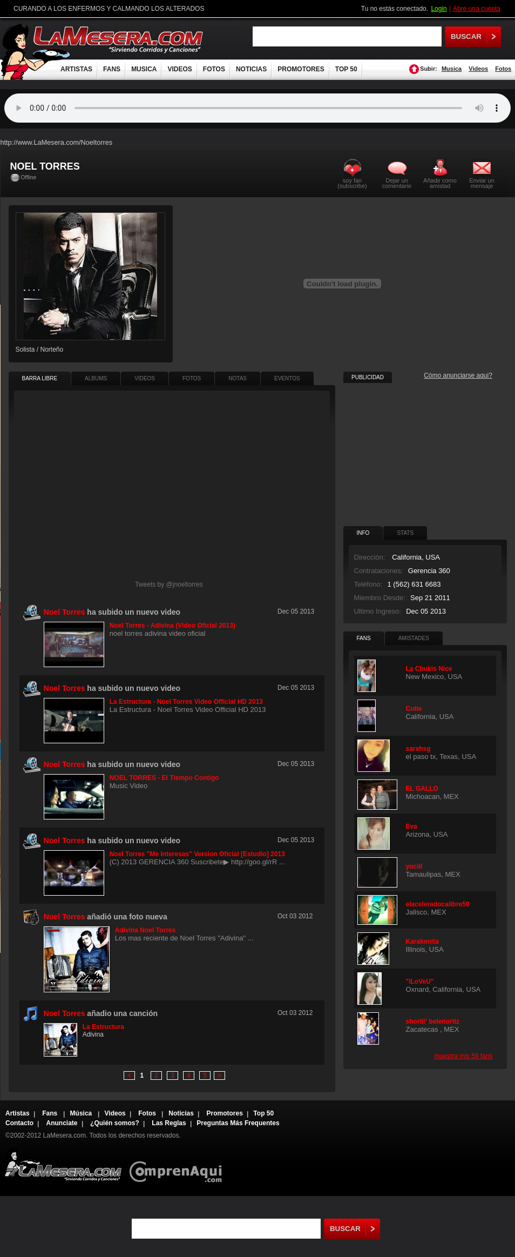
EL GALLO (422, 788)
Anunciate (62, 1123)
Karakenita (422, 941)
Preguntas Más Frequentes (237, 1123)
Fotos (503, 68)
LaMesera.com (119, 39)
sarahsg (418, 748)
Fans (50, 1113)
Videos (478, 68)
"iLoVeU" (420, 981)
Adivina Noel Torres (145, 930)
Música (82, 1113)
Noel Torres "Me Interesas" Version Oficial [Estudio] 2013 (197, 854)
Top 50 (263, 1113)
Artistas (17, 1113)
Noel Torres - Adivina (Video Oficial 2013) (172, 625)
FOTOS (214, 69)
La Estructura (103, 1027)
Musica (452, 68)
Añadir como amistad (440, 183)
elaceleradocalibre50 (438, 904)
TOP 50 (346, 69)
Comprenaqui (178, 1164)
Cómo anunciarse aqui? (458, 375)
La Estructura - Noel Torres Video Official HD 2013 (186, 701)
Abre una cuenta (476, 8)
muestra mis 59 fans (463, 1056)
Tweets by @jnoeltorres (169, 584)
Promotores (224, 1113)
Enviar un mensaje (481, 183)
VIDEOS (179, 69)
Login (438, 8)
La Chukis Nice (429, 669)
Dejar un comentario (396, 183)
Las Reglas (169, 1123)
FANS (111, 69)
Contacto (19, 1123)
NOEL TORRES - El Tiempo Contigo (164, 778)
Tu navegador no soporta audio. (257, 108)
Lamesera (63, 1164)
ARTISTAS (76, 69)
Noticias (181, 1113)
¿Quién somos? (114, 1123)
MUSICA (144, 69)
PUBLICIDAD (367, 377)
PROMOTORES (300, 69)
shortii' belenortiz (433, 1021)
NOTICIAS (251, 69)
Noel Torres (64, 1013)
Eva (411, 826)
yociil (414, 866)
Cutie (414, 708)
